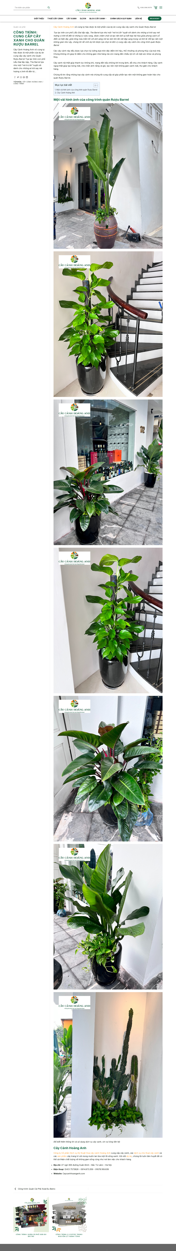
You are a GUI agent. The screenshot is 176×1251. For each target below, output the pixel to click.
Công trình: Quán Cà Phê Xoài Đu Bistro (35, 1189)
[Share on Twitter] (18, 77)
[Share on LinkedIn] (27, 77)
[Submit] (49, 8)
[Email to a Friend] (21, 77)
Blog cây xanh (98, 18)
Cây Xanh (71, 18)
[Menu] (161, 7)
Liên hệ (138, 18)
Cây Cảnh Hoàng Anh (64, 27)
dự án (129, 1156)
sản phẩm (62, 1156)
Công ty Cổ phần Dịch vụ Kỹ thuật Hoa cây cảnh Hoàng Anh (82, 1153)
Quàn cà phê (19, 27)
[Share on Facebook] (15, 77)
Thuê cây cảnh (55, 18)
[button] (94, 85)
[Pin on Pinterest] (24, 77)
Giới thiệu (39, 18)
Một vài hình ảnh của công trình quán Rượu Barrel (76, 90)
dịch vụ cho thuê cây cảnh (146, 1153)
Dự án (83, 18)
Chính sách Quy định (121, 18)
